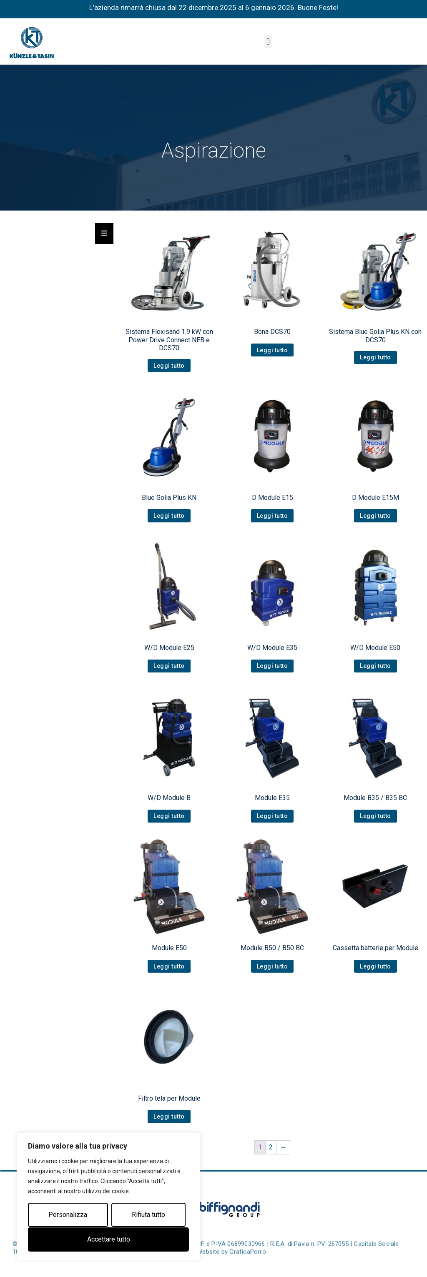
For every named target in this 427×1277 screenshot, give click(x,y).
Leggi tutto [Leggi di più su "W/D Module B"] (169, 816)
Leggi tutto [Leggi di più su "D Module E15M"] (375, 515)
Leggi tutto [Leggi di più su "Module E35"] (272, 816)
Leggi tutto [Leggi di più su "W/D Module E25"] (169, 665)
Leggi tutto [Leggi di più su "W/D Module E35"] (272, 665)
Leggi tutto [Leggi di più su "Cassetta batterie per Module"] (375, 966)
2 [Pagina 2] (271, 1147)
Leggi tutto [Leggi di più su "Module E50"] (169, 966)
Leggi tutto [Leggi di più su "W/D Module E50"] (375, 665)
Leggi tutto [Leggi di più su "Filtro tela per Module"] (169, 1116)
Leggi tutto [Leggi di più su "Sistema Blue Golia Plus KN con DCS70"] (375, 357)
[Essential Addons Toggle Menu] (104, 233)
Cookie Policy (93, 1265)
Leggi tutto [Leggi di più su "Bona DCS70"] (272, 350)
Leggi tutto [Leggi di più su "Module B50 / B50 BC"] (272, 966)
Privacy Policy (136, 1265)
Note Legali (176, 1265)
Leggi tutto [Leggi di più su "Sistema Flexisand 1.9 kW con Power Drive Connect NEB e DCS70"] (169, 365)
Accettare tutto (108, 1239)
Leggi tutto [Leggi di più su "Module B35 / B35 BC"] (375, 816)
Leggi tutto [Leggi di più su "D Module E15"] (272, 515)
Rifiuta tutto (148, 1215)
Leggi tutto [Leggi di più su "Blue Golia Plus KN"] (169, 515)
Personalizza (67, 1215)
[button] (268, 41)
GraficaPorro (247, 1265)
